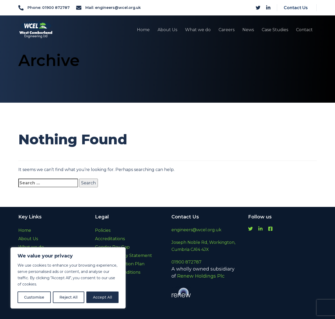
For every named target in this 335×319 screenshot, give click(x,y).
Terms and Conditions (117, 272)
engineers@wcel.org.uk (196, 229)
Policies (102, 230)
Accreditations (110, 238)
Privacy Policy (109, 289)
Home (24, 230)
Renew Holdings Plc (201, 276)
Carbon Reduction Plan (119, 263)
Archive (103, 297)
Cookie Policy (109, 280)
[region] (68, 278)
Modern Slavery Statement (123, 255)
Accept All (102, 297)
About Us (28, 238)
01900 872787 (186, 262)
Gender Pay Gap (112, 247)
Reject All (68, 297)
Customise (34, 297)
